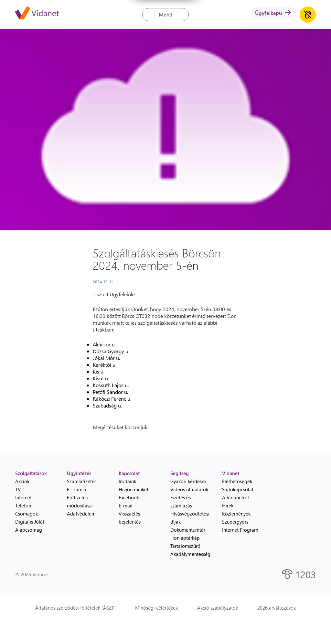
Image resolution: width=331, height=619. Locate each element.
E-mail (126, 505)
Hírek (227, 505)
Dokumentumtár (187, 530)
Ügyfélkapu (273, 12)
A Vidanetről (235, 497)
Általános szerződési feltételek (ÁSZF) (75, 607)
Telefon (23, 505)
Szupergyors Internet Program (240, 525)
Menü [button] (165, 14)
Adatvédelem (81, 513)
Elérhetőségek (237, 481)
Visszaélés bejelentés (130, 517)
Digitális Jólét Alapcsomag (29, 525)
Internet (23, 497)
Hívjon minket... (135, 489)
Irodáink (127, 481)
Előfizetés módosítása (79, 501)
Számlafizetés (81, 481)
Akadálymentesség (190, 554)
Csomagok (26, 513)
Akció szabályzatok (217, 607)
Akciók (22, 481)
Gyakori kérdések (188, 481)
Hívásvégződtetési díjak (189, 517)
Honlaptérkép (185, 538)
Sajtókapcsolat (237, 489)
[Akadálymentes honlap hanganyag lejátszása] (308, 14)
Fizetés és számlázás (181, 501)
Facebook (129, 497)
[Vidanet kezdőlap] (37, 13)
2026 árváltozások (276, 607)
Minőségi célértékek (156, 607)
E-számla (76, 489)
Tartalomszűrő (185, 546)
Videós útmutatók (189, 489)
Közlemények (236, 513)
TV (18, 489)
